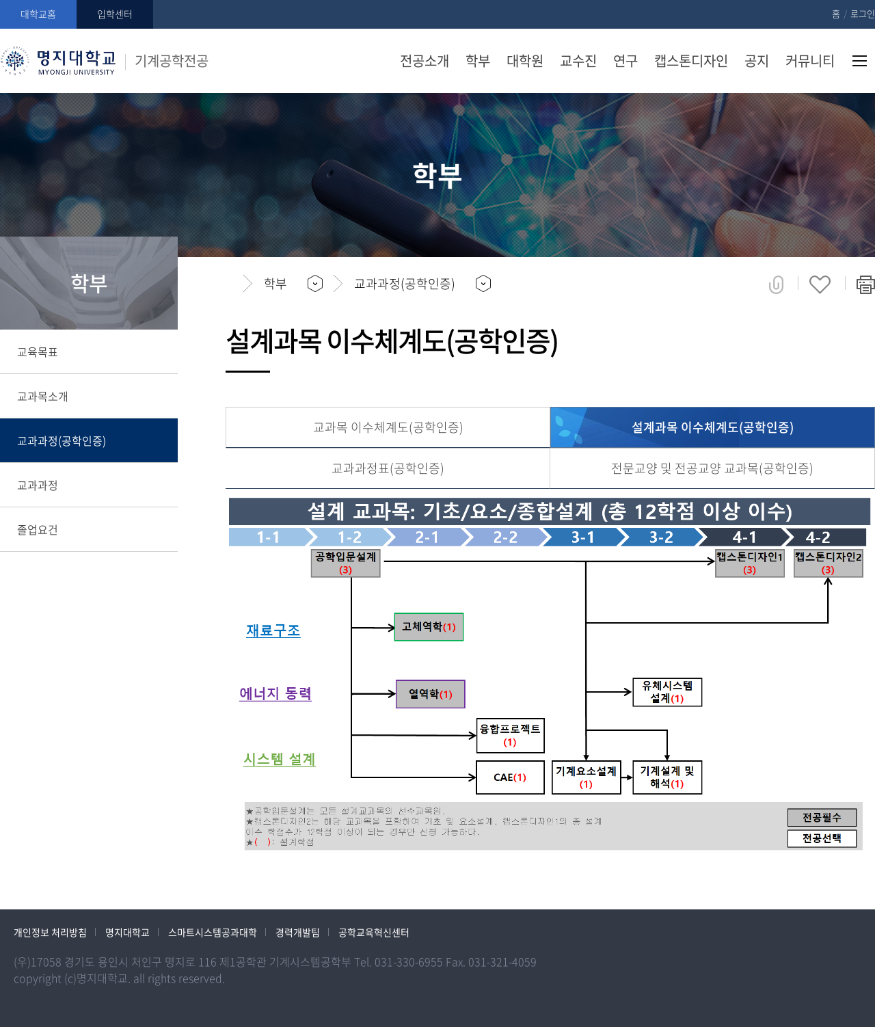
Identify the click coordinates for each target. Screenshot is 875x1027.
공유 (776, 284)
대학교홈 (38, 14)
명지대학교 (127, 932)
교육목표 (37, 351)
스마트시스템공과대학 (212, 932)
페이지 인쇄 (866, 284)
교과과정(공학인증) (61, 440)
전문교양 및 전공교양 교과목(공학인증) (712, 468)
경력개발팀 (297, 932)
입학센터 (115, 14)
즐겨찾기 (820, 284)
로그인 (862, 13)
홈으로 (229, 283)
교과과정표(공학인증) (388, 468)
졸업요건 (37, 529)
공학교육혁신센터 (373, 932)
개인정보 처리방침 (50, 932)
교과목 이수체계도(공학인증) (388, 427)
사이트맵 (859, 61)
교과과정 (37, 485)
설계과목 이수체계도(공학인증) (713, 427)
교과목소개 (42, 396)
